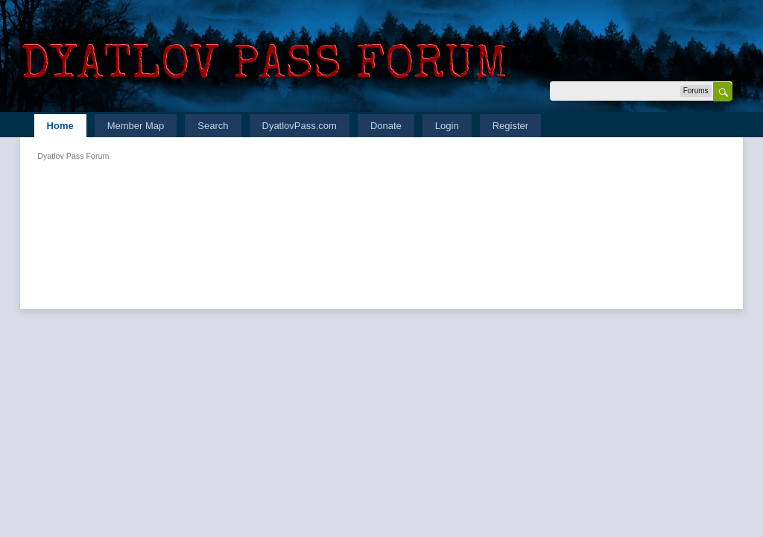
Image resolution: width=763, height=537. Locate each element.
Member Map (136, 125)
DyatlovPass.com (299, 125)
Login (447, 125)
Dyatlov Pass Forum (73, 155)
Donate (386, 125)
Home (60, 125)
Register (510, 125)
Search (212, 125)
